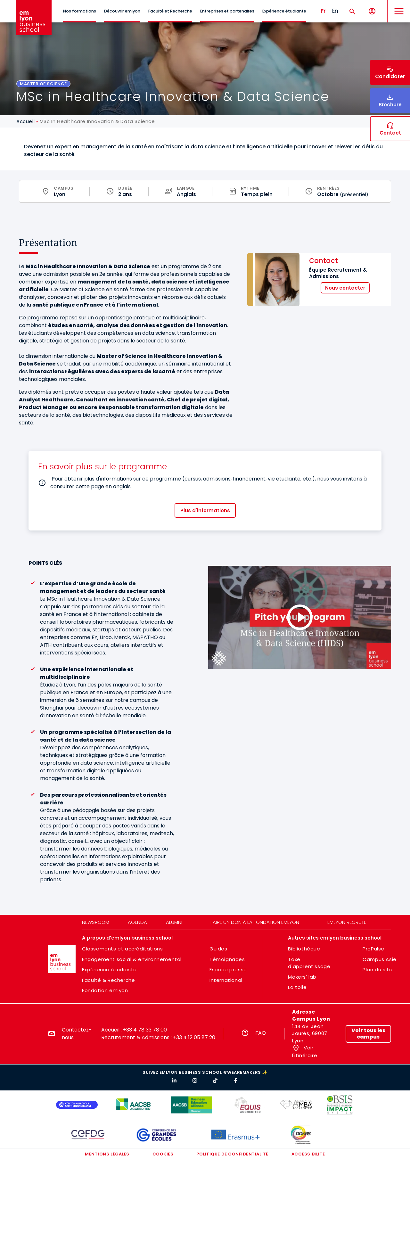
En (335, 11)
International (225, 980)
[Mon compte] (372, 11)
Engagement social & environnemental (132, 959)
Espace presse (228, 969)
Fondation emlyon (105, 990)
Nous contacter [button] (345, 287)
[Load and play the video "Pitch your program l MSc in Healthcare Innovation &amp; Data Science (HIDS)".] (300, 617)
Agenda (137, 922)
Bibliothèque (304, 948)
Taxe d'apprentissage (309, 963)
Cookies (163, 1154)
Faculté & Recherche (108, 980)
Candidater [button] (390, 76)
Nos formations (79, 11)
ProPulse (373, 948)
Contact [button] (390, 132)
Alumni (174, 922)
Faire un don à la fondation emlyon (254, 922)
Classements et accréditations (122, 948)
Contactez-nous (77, 1033)
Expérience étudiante (284, 11)
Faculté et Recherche (170, 11)
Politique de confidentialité (232, 1154)
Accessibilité (308, 1154)
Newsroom (95, 922)
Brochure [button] (390, 104)
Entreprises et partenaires (227, 11)
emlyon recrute (346, 922)
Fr (323, 11)
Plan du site (377, 969)
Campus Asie (380, 959)
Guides (218, 948)
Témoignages (227, 959)
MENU (397, 6)
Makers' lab (302, 977)
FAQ (260, 1033)
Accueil (25, 121)
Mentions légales (107, 1154)
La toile (297, 987)
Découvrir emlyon (122, 11)
